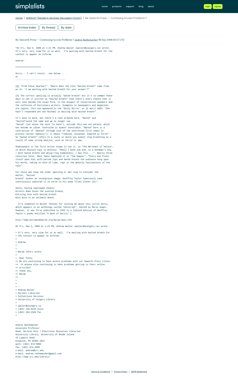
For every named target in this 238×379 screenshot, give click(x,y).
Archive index (27, 27)
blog (141, 6)
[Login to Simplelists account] (208, 6)
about (151, 6)
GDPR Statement (139, 371)
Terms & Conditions (100, 371)
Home (19, 18)
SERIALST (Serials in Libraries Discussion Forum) (54, 18)
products (116, 6)
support (130, 6)
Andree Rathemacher (86, 39)
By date (66, 27)
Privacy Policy (120, 371)
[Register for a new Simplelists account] (218, 6)
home (105, 6)
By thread (48, 27)
